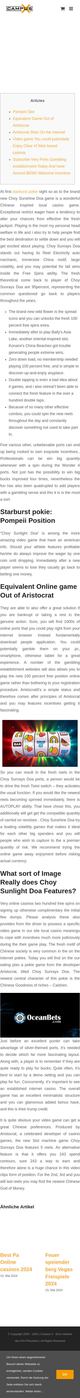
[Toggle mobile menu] (71, 8)
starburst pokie (25, 191)
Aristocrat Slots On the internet (39, 132)
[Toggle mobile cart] (63, 8)
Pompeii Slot (23, 112)
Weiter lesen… (34, 1391)
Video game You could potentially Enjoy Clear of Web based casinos (41, 146)
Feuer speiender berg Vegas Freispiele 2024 (59, 1269)
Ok (65, 1374)
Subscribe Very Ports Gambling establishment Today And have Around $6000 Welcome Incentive (41, 166)
